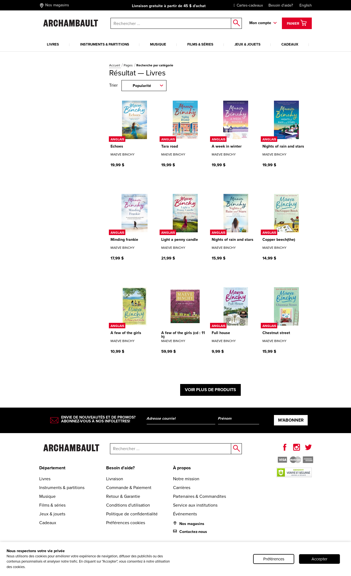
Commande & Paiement (128, 487)
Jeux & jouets (247, 44)
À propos (182, 468)
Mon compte (260, 23)
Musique (158, 44)
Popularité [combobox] (142, 86)
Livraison (114, 479)
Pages (129, 65)
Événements (185, 514)
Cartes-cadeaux (247, 5)
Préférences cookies (125, 522)
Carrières (181, 487)
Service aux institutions (195, 505)
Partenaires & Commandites (199, 496)
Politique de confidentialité (132, 514)
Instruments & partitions (104, 44)
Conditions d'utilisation (128, 505)
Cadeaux (289, 44)
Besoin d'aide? (280, 5)
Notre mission (186, 479)
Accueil (115, 65)
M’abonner (291, 420)
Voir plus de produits (210, 389)
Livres (53, 44)
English (305, 5)
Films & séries (200, 44)
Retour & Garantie (123, 496)
